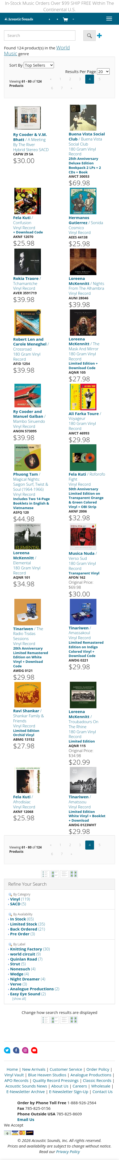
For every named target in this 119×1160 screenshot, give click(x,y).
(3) (22, 933)
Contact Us (102, 1091)
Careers (80, 1086)
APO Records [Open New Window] (16, 1080)
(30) (30, 949)
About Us (59, 1086)
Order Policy (97, 1069)
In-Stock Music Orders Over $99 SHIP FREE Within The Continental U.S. (59, 6)
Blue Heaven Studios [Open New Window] (47, 1074)
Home (12, 1069)
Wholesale (100, 1086)
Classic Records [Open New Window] (97, 1080)
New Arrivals (33, 1069)
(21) (27, 929)
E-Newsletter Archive (25, 1091)
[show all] (19, 998)
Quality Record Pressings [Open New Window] (56, 1080)
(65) (22, 919)
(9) (25, 954)
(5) (18, 903)
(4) (23, 968)
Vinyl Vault (14, 1074)
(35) (27, 924)
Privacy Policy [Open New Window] (68, 1151)
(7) (26, 959)
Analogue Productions (90, 1074)
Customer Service (66, 1069)
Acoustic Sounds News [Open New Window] (26, 1086)
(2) (34, 988)
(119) (20, 899)
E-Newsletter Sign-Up (68, 1091)
